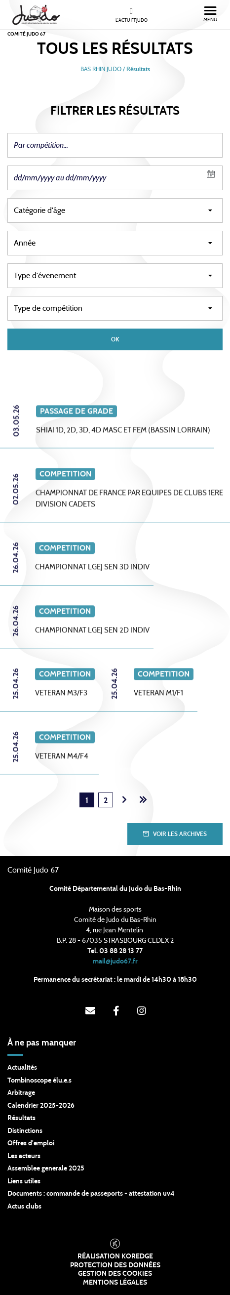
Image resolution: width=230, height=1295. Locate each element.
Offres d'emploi (30, 1143)
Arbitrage (21, 1092)
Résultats (21, 1118)
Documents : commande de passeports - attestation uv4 (91, 1193)
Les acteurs (23, 1156)
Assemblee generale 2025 (45, 1168)
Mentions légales (115, 1282)
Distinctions (24, 1131)
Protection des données (115, 1265)
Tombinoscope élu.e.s (39, 1080)
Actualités (22, 1067)
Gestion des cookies (115, 1273)
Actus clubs (24, 1206)
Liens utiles (23, 1181)
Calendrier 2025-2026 (41, 1105)
